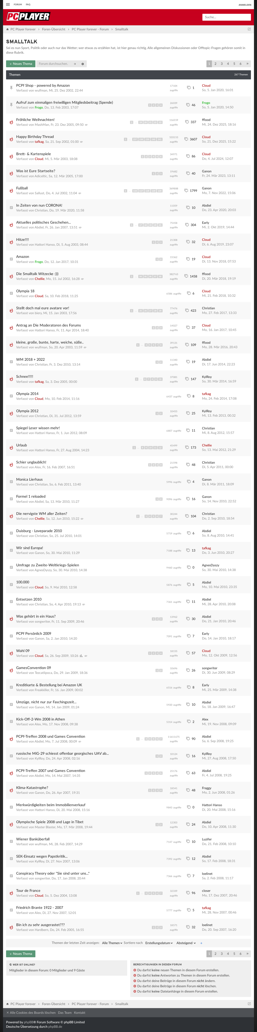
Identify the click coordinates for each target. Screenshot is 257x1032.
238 (141, 139)
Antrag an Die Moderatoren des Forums (48, 325)
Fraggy (206, 788)
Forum (18, 4)
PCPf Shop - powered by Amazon (43, 86)
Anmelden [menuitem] (245, 4)
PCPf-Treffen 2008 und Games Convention (50, 737)
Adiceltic (41, 176)
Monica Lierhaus (29, 479)
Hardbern (41, 930)
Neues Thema (20, 63)
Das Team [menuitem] (65, 1012)
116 (135, 191)
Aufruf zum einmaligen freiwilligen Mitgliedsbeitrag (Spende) (64, 103)
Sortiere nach (148, 943)
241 (159, 139)
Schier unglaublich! (31, 462)
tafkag (39, 141)
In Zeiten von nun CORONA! (39, 205)
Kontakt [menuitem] (79, 1012)
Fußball (22, 188)
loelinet (207, 873)
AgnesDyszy (43, 570)
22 (155, 122)
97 (155, 276)
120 (159, 191)
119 (153, 191)
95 (145, 276)
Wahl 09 (23, 651)
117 (141, 191)
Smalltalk (21, 42)
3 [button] (222, 63)
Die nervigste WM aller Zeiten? (41, 514)
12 (160, 447)
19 (140, 122)
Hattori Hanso (45, 244)
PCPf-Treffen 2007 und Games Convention (50, 771)
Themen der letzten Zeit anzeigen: (87, 943)
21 (150, 122)
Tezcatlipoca (43, 672)
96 (150, 276)
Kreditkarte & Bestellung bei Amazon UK (49, 685)
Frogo (39, 107)
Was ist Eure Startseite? (35, 171)
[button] (247, 63)
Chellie (39, 279)
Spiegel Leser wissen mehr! (38, 428)
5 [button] (234, 63)
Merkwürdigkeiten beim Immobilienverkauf (50, 805)
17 (140, 225)
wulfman (41, 90)
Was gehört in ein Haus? (36, 616)
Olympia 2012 (27, 411)
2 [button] (215, 63)
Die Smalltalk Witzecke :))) (37, 274)
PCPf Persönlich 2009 (33, 634)
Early (205, 222)
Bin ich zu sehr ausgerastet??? (40, 925)
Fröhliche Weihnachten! (35, 120)
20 (145, 122)
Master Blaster (45, 827)
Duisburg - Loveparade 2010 (39, 531)
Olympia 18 (25, 291)
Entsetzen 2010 (28, 599)
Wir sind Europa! (29, 548)
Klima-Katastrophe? (32, 788)
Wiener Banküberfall (33, 839)
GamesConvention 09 (33, 668)
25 (140, 310)
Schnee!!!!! (24, 377)
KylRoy (207, 377)
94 (140, 276)
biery (38, 313)
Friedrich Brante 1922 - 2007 (39, 908)
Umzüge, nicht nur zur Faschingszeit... (46, 702)
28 (155, 310)
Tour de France (28, 891)
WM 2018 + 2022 (30, 360)
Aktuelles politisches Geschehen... (43, 222)
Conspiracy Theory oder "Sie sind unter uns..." (53, 873)
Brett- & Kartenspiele (33, 154)
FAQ (28, 4)
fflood (206, 120)
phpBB (28, 1022)
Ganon (207, 171)
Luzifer (207, 839)
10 (160, 379)
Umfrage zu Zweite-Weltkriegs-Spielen (47, 565)
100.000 (22, 582)
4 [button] (228, 63)
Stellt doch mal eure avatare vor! (42, 308)
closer (206, 890)
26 (145, 310)
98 (160, 276)
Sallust (39, 193)
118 (147, 191)
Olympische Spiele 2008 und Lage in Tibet (50, 822)
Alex (38, 467)
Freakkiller (42, 690)
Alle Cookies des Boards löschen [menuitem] (31, 1012)
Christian (41, 210)
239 (147, 139)
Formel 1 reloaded (30, 496)
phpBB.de (55, 1026)
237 (135, 139)
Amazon (22, 257)
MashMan (42, 124)
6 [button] (240, 63)
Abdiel (206, 205)
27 (150, 310)
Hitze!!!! (22, 240)
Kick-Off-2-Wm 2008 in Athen (40, 719)
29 (160, 310)
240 (153, 139)
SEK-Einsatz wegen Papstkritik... (42, 856)
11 (155, 447)
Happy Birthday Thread (35, 137)
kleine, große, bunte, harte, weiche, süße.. (50, 342)
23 (160, 122)
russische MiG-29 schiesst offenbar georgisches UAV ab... (62, 754)
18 (145, 225)
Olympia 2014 (27, 394)
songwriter (42, 621)
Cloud (206, 85)
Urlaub (21, 445)
